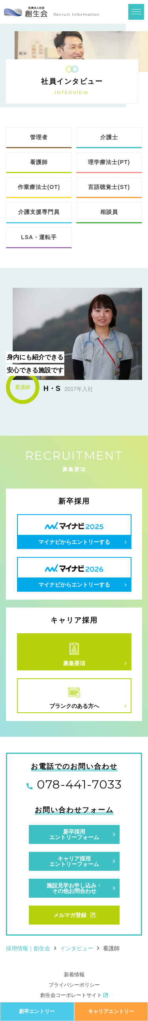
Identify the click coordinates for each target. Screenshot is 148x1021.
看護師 (39, 162)
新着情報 (74, 975)
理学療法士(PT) (109, 162)
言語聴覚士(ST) (109, 187)
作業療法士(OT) (39, 187)
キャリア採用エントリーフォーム (74, 861)
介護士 (109, 137)
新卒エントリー (37, 1011)
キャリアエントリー (111, 1011)
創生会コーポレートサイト (74, 995)
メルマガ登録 (74, 915)
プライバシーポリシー (74, 985)
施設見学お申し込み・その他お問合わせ (74, 888)
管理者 (39, 137)
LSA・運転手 (39, 237)
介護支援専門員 (39, 212)
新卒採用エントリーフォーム (74, 834)
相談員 (109, 212)
